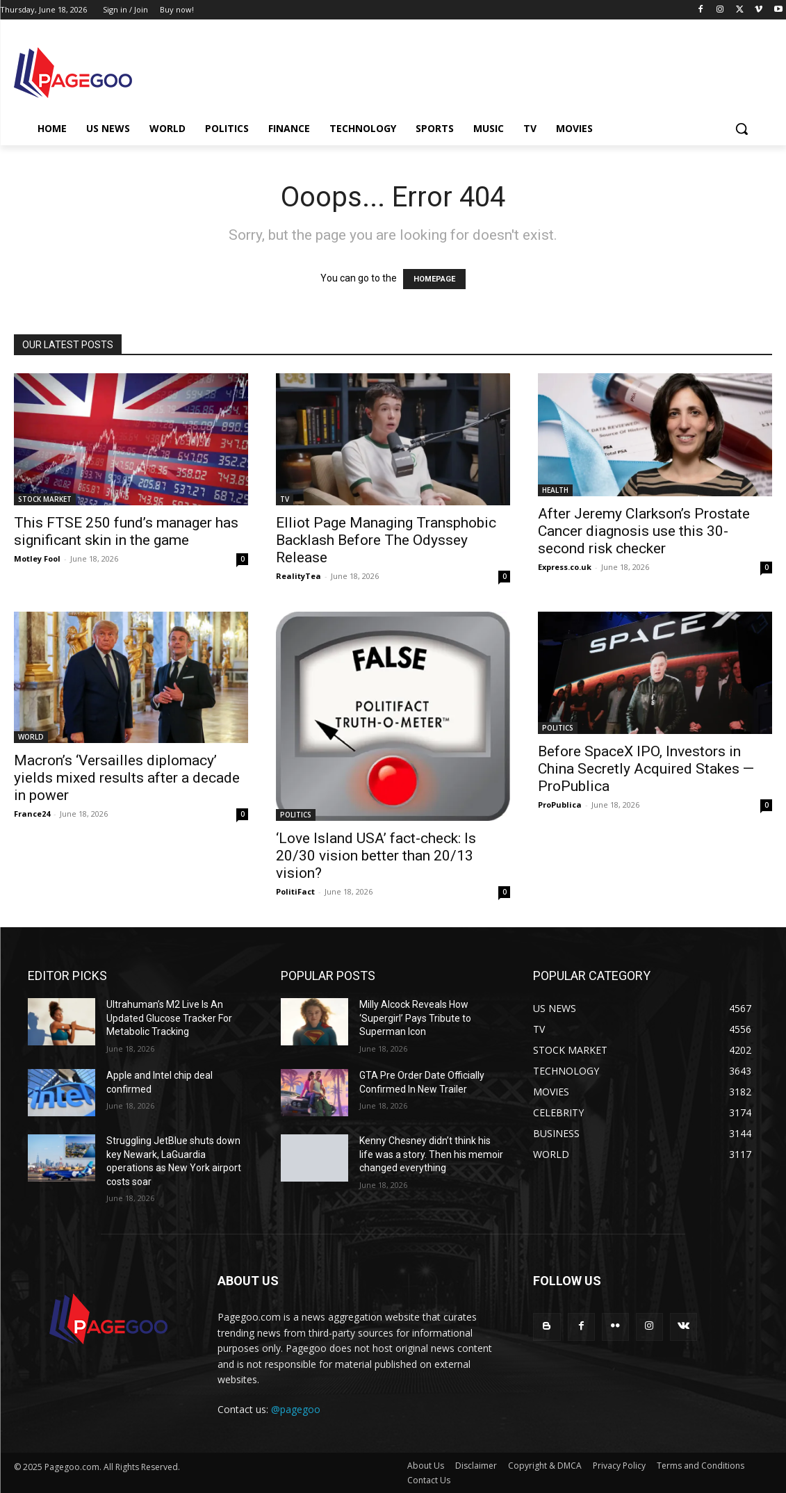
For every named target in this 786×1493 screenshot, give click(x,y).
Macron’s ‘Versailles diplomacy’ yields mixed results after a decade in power (127, 777)
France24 (32, 813)
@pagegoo (295, 1409)
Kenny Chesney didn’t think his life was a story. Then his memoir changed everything (431, 1154)
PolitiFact (295, 891)
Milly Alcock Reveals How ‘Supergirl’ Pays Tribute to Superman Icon (415, 1018)
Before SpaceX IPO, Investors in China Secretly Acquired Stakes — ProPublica (646, 768)
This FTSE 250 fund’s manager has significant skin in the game (126, 531)
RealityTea (298, 576)
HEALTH (555, 490)
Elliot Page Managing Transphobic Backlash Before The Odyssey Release (386, 540)
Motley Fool (37, 558)
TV (284, 499)
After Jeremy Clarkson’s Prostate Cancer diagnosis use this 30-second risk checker (644, 531)
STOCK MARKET (45, 499)
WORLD (31, 737)
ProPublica (560, 804)
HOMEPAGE (434, 279)
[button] (741, 128)
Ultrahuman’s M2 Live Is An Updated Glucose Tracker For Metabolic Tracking (169, 1018)
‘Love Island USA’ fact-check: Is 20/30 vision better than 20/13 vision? (376, 855)
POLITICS (295, 814)
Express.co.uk (564, 567)
